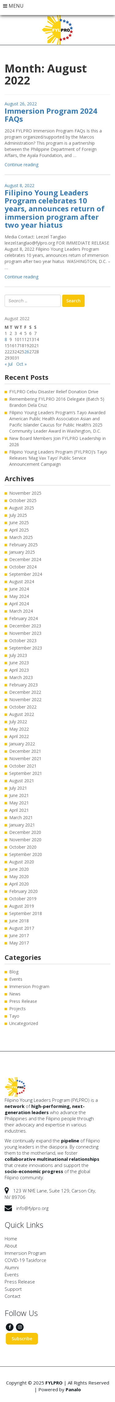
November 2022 (25, 699)
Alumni (12, 1267)
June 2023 (19, 663)
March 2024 (21, 611)
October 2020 (22, 847)
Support (13, 1289)
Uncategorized (23, 1023)
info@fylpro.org (32, 1208)
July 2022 (18, 722)
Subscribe (22, 1338)
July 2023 (18, 655)
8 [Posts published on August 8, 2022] (6, 339)
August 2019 (21, 906)
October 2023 (22, 640)
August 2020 (21, 862)
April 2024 (19, 604)
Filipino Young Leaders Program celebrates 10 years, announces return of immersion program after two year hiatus (55, 208)
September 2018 (25, 913)
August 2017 (21, 928)
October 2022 (22, 707)
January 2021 (22, 825)
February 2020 (23, 891)
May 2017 (19, 943)
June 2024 (19, 589)
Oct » (21, 364)
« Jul (9, 364)
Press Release (23, 1001)
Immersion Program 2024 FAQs (51, 115)
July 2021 (18, 788)
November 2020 (25, 839)
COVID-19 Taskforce (25, 1260)
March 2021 (21, 817)
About (11, 1246)
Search (73, 301)
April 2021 (19, 810)
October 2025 (22, 500)
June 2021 (19, 795)
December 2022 (25, 692)
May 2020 (19, 876)
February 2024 (23, 618)
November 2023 (25, 633)
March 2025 (21, 537)
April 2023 (19, 670)
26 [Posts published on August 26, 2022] (26, 352)
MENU (13, 5)
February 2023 (23, 685)
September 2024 (25, 574)
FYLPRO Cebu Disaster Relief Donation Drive (53, 392)
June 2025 (19, 522)
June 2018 (19, 921)
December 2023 (25, 626)
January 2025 (22, 552)
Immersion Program (29, 986)
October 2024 (22, 567)
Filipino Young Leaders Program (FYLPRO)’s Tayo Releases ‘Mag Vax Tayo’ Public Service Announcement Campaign (58, 458)
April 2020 (19, 884)
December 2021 (25, 751)
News (15, 994)
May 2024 (19, 596)
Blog (13, 972)
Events (15, 979)
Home (11, 1238)
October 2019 (22, 898)
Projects (17, 1008)
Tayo (14, 1016)
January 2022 (22, 744)
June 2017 (19, 935)
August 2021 (21, 780)
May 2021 (19, 803)
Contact (13, 1296)
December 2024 (25, 559)
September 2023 (25, 648)
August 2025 (21, 508)
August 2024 (21, 581)
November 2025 (25, 493)
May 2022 (19, 729)
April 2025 (19, 530)
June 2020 (19, 869)
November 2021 (25, 758)
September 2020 (25, 854)
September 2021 (25, 773)
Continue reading (21, 164)
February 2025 (23, 545)
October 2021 (22, 766)
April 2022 (19, 736)
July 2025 (18, 515)
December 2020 (25, 832)
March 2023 (21, 677)
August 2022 (21, 714)
